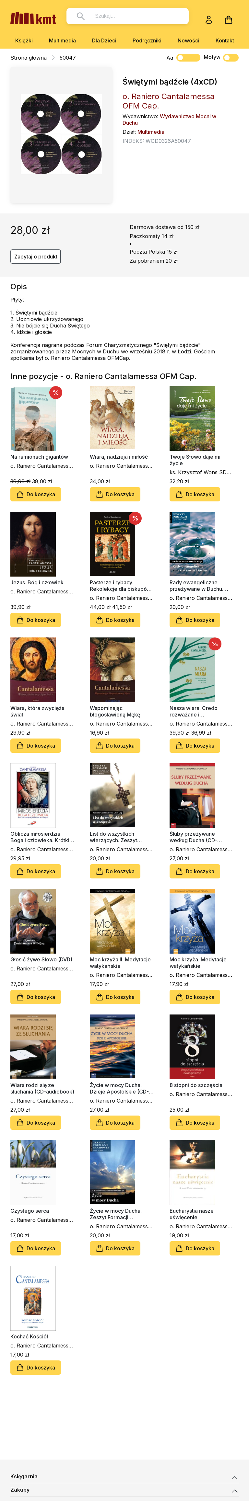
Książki (24, 40)
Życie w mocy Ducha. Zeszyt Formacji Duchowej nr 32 (116, 1214)
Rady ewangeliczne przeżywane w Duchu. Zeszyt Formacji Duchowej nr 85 (196, 585)
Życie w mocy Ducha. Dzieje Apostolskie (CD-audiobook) (119, 1088)
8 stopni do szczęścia (196, 1085)
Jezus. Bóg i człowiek (37, 582)
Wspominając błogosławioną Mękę (115, 711)
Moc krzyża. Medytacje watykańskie (198, 962)
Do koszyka (35, 494)
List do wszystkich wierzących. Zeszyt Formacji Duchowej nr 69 (120, 837)
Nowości (188, 40)
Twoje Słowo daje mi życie (195, 459)
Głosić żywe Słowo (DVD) (41, 959)
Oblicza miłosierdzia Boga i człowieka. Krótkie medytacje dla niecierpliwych (41, 837)
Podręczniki (147, 40)
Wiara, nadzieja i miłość (119, 456)
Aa (169, 57)
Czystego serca (29, 1211)
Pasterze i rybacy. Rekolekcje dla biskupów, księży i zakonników (121, 585)
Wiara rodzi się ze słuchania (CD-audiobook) (42, 1088)
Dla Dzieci (104, 40)
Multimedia (62, 40)
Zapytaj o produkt (35, 256)
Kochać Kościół (29, 1336)
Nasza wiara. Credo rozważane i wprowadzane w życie (197, 711)
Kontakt (225, 40)
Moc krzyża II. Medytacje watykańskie (120, 962)
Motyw (221, 58)
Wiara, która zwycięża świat (37, 711)
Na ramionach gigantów (39, 456)
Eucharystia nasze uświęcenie (192, 1214)
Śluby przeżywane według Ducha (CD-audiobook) (193, 837)
